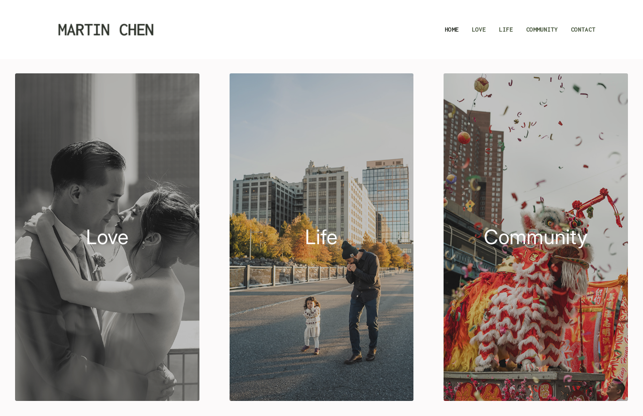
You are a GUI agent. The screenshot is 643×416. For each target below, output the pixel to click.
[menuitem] (451, 29)
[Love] (107, 237)
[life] (322, 237)
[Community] (536, 237)
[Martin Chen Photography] (105, 29)
